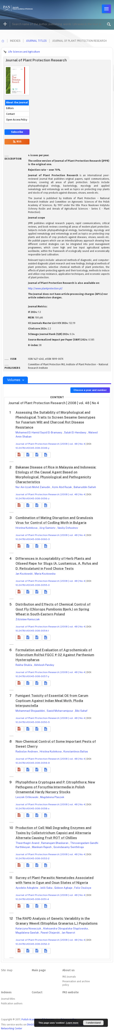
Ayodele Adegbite (27, 887)
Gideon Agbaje (63, 887)
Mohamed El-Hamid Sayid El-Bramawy (39, 432)
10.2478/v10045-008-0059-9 (33, 762)
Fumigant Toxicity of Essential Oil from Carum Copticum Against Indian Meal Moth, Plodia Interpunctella (52, 700)
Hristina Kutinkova (27, 527)
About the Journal (17, 102)
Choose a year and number (90, 390)
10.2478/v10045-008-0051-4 (32, 899)
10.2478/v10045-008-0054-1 (32, 630)
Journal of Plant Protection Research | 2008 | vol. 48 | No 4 (50, 443)
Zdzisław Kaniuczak (28, 619)
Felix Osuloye (82, 887)
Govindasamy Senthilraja (68, 847)
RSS (16, 141)
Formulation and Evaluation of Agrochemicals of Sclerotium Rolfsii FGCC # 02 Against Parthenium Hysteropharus (55, 655)
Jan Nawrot (68, 932)
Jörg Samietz (47, 527)
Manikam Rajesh (42, 847)
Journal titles (36, 40)
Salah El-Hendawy (75, 432)
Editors (10, 108)
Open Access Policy (16, 119)
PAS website (70, 992)
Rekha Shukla (24, 664)
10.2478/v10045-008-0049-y (32, 448)
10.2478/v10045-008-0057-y (32, 676)
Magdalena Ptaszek (52, 797)
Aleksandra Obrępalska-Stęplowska (65, 928)
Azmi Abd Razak (62, 487)
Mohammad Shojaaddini (30, 710)
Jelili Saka (46, 887)
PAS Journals (69, 976)
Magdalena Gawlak (28, 932)
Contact (10, 114)
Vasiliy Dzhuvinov (67, 527)
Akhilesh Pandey (44, 664)
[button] (20, 455)
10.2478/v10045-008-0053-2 (33, 858)
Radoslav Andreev (27, 751)
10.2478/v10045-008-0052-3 (33, 944)
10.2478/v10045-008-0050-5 (33, 722)
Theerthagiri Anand (28, 843)
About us (68, 970)
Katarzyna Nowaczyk (29, 928)
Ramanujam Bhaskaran (55, 843)
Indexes (6, 992)
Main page (39, 970)
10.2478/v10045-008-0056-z (33, 498)
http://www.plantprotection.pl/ (45, 288)
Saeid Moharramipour (60, 710)
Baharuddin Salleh (85, 487)
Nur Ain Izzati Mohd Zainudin (33, 487)
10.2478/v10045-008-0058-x (33, 808)
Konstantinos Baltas (75, 751)
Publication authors (11, 1003)
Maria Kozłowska (45, 573)
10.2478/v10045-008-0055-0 (33, 585)
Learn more (72, 1023)
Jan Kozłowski (24, 573)
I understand (93, 1022)
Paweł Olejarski (50, 932)
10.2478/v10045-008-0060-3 (33, 539)
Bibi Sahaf (81, 710)
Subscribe (17, 132)
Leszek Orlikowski (27, 797)
